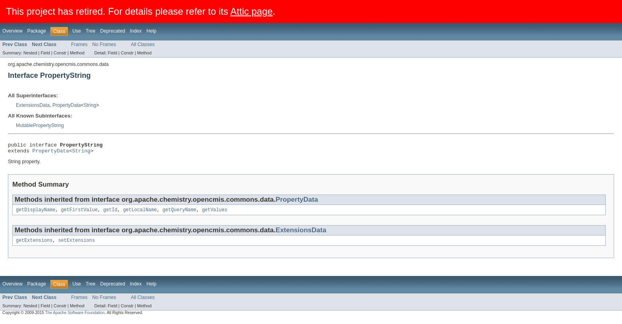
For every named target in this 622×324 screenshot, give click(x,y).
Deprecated (112, 31)
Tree (91, 31)
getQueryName (179, 213)
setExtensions (76, 244)
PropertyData (66, 105)
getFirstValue (79, 213)
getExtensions (34, 244)
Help (151, 31)
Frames (79, 44)
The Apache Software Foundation (75, 316)
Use (76, 31)
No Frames (104, 44)
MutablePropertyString (40, 125)
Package (36, 31)
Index (136, 31)
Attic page (251, 11)
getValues (214, 213)
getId (110, 213)
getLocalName (140, 213)
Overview (12, 31)
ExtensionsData (33, 105)
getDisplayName (36, 213)
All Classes (143, 44)
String (90, 105)
